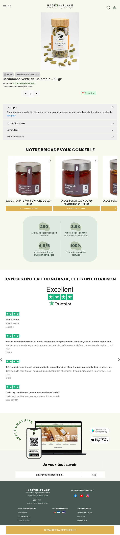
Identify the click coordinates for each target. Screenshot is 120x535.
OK (94, 475)
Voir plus (11, 115)
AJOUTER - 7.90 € (76, 208)
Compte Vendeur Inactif (24, 83)
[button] (60, 107)
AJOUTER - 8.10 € (29, 208)
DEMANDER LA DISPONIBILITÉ (60, 530)
